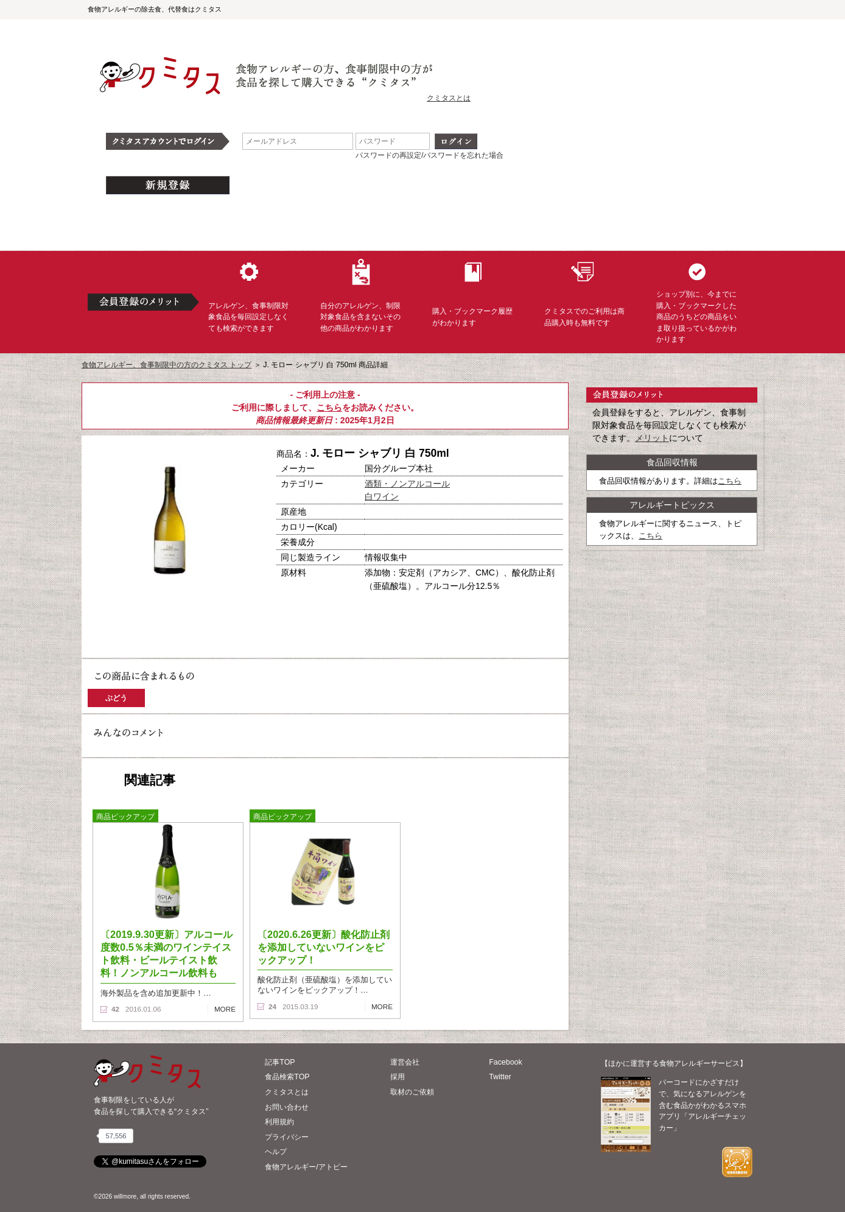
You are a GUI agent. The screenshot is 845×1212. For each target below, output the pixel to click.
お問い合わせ (287, 1107)
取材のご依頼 (412, 1092)
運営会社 (404, 1062)
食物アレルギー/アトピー (306, 1167)
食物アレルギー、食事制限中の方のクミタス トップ (166, 365)
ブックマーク (210, 621)
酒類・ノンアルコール (407, 483)
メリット (652, 438)
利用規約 (279, 1122)
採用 (397, 1077)
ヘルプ (276, 1151)
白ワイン (382, 496)
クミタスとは (449, 98)
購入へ (127, 621)
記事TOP (280, 1062)
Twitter (500, 1077)
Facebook (505, 1062)
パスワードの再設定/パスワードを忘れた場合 (429, 155)
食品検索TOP (287, 1077)
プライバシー (287, 1137)
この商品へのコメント (128, 642)
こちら (329, 407)
